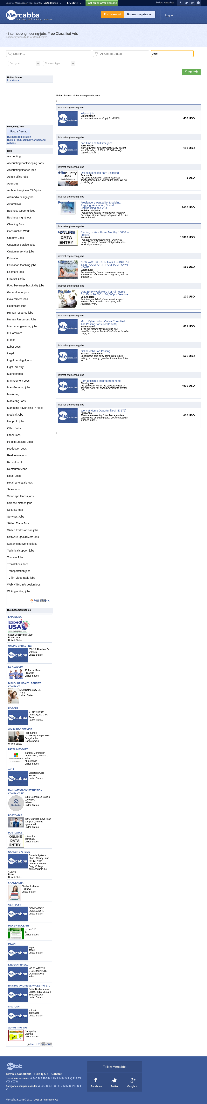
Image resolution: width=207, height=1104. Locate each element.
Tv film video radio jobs (21, 577)
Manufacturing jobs (18, 387)
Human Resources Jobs (21, 319)
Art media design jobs (20, 197)
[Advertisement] (126, 84)
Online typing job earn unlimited (100, 172)
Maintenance (15, 373)
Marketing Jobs (16, 401)
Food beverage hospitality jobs (25, 285)
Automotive (14, 203)
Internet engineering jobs (22, 326)
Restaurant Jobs (17, 469)
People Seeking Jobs (20, 441)
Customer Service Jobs (21, 244)
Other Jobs (13, 435)
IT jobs (11, 339)
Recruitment (14, 462)
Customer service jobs (20, 251)
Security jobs (15, 509)
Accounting (14, 156)
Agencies (12, 183)
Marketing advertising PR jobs (25, 407)
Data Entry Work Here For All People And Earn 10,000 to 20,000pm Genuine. (105, 293)
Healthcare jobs (16, 305)
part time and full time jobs (96, 143)
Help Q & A (41, 1073)
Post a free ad (112, 14)
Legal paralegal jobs (19, 360)
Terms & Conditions (18, 1073)
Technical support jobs (20, 550)
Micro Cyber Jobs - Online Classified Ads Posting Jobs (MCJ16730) (103, 323)
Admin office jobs (17, 176)
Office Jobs (14, 428)
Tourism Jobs (15, 557)
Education (13, 258)
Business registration (139, 14)
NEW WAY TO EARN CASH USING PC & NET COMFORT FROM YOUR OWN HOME (105, 264)
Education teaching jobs (21, 265)
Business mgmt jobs (19, 217)
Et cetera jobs (15, 271)
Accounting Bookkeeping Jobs (25, 163)
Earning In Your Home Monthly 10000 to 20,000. (105, 234)
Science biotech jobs (19, 503)
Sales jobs (13, 489)
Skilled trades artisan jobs (22, 530)
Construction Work (18, 231)
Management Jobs (18, 380)
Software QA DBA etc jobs (23, 537)
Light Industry (15, 367)
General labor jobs (18, 292)
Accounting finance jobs (21, 169)
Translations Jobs (17, 564)
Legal (10, 353)
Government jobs (17, 299)
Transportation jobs (18, 570)
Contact (56, 1073)
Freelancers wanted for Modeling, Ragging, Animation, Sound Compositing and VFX (101, 205)
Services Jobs (15, 516)
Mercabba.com (15, 1099)
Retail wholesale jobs (20, 482)
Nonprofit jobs (15, 421)
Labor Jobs (14, 346)
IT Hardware (14, 333)
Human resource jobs (20, 312)
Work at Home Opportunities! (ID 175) (103, 410)
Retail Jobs (14, 475)
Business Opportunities (21, 210)
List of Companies (41, 1044)
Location (72, 3)
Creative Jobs (15, 237)
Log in (169, 15)
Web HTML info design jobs (23, 584)
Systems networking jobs (22, 543)
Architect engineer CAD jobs (24, 190)
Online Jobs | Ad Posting (95, 351)
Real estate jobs (17, 455)
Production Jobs (17, 448)
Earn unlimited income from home (101, 380)
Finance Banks (16, 278)
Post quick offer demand (101, 3)
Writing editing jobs (18, 591)
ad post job (87, 113)
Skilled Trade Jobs (18, 523)
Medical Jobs (15, 414)
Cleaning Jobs (15, 224)
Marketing (13, 394)
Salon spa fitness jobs (20, 496)
